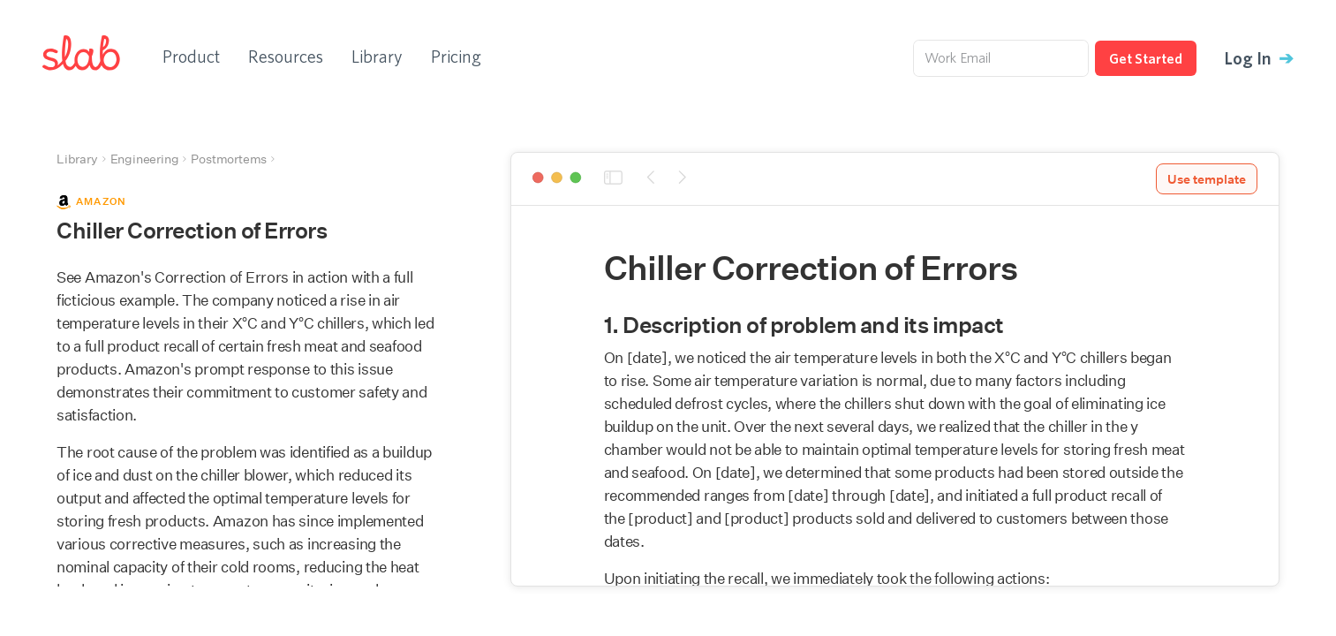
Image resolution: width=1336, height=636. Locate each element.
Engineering (144, 159)
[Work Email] (1001, 58)
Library (377, 56)
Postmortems (229, 159)
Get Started (1145, 58)
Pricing (456, 56)
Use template (1206, 179)
